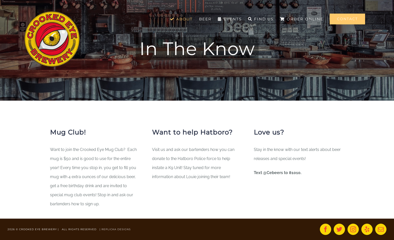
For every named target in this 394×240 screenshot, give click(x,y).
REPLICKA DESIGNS (116, 229)
